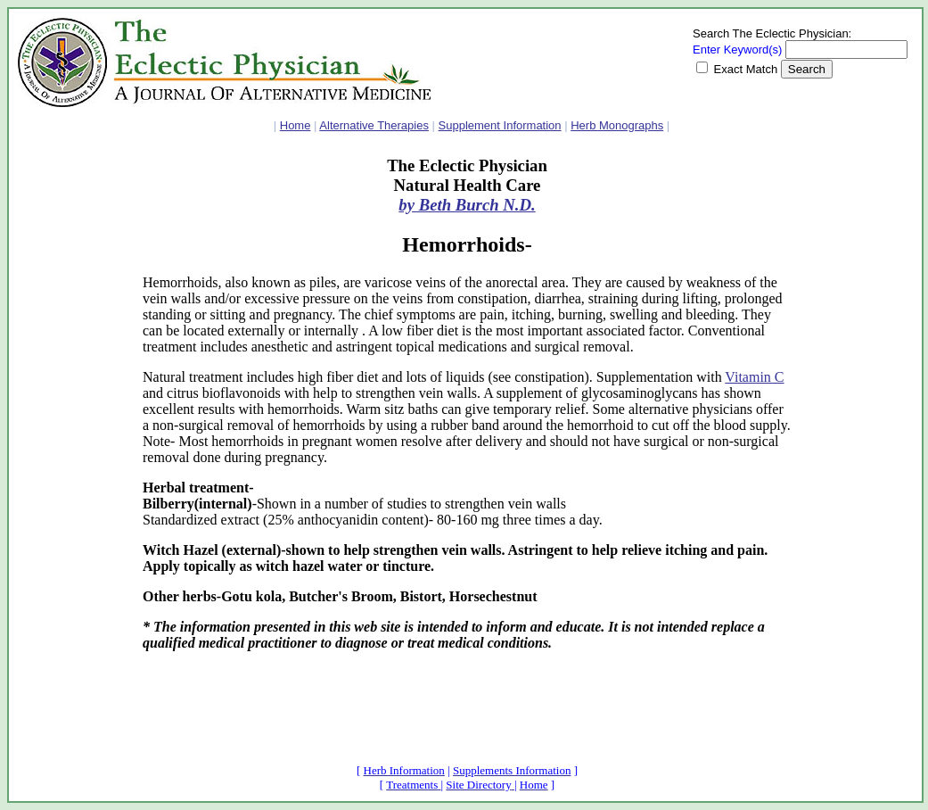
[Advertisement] (71, 423)
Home (295, 125)
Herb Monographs (617, 125)
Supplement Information (500, 125)
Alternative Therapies (374, 125)
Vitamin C (754, 376)
